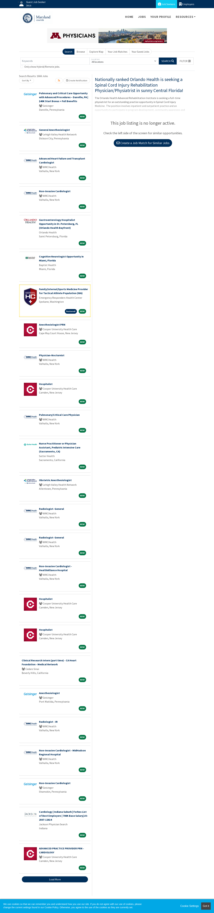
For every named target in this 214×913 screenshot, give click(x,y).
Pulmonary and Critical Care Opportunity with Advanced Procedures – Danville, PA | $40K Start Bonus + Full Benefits (63, 97)
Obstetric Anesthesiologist (55, 480)
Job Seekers (166, 4)
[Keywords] (55, 61)
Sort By (25, 80)
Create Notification (76, 80)
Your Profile (160, 17)
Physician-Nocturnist (51, 355)
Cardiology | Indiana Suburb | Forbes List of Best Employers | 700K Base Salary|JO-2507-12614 (63, 815)
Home (129, 17)
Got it (206, 906)
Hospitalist (46, 384)
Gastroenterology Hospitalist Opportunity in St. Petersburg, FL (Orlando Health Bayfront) (58, 223)
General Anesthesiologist (54, 129)
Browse (81, 51)
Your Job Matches (117, 51)
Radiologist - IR (48, 721)
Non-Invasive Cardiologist (54, 191)
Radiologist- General (51, 508)
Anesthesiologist (49, 693)
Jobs (142, 17)
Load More (55, 879)
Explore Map (96, 51)
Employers (186, 4)
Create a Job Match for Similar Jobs (142, 143)
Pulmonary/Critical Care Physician (59, 414)
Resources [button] (184, 17)
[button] (185, 61)
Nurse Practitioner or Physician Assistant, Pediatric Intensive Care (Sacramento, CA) (59, 447)
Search (68, 51)
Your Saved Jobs (140, 51)
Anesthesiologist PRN (52, 324)
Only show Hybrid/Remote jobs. (42, 66)
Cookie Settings (189, 906)
